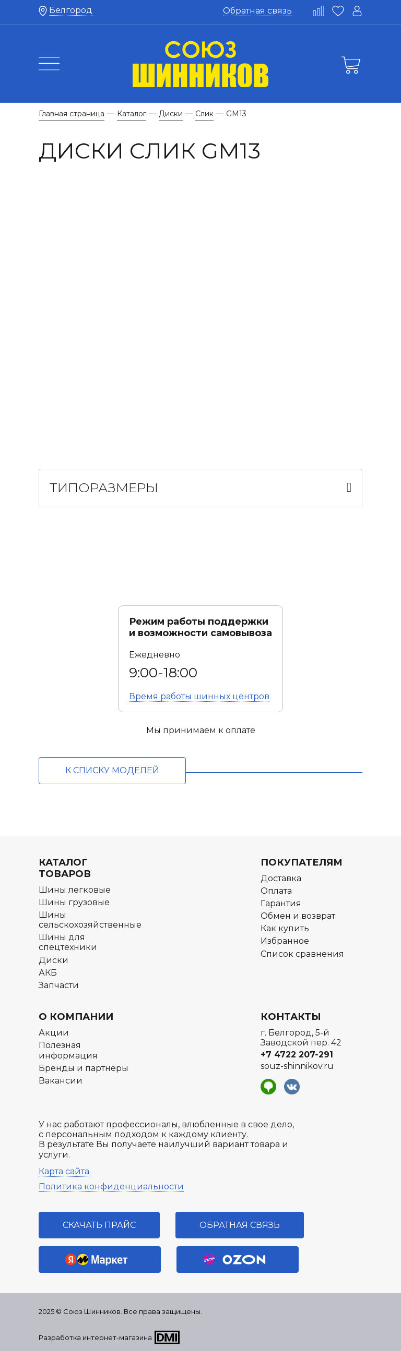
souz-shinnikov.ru (297, 1066)
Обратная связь (257, 11)
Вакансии (60, 1081)
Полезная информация (68, 1050)
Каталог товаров (65, 868)
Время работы (199, 696)
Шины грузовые (74, 902)
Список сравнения (302, 954)
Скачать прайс (99, 1225)
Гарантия (281, 903)
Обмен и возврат (298, 916)
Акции (54, 1033)
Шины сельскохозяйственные (90, 920)
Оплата (276, 891)
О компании (76, 1017)
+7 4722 (297, 1055)
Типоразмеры (104, 487)
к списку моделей (112, 770)
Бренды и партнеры (83, 1068)
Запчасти (59, 985)
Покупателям (302, 862)
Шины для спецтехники (68, 942)
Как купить (285, 928)
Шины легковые (75, 890)
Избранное (285, 941)
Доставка (281, 878)
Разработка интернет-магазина (95, 1337)
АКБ (48, 973)
